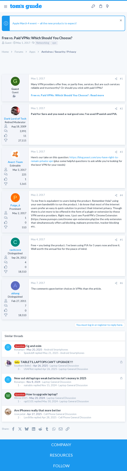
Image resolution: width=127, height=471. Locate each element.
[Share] (116, 79)
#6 (121, 283)
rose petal (19, 414)
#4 (121, 195)
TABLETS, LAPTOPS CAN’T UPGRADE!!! (47, 362)
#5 (121, 239)
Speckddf (29, 353)
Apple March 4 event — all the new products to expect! (44, 23)
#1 (121, 78)
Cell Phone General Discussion (60, 414)
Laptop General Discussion (64, 365)
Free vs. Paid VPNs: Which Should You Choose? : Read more (67, 95)
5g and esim (33, 346)
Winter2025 (21, 397)
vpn (54, 42)
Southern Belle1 (22, 365)
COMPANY (61, 444)
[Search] (122, 6)
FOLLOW (61, 465)
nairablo (28, 385)
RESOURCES (61, 455)
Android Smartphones (56, 349)
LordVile (28, 417)
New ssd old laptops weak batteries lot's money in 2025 (50, 378)
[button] (5, 6)
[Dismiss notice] (120, 21)
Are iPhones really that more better (37, 410)
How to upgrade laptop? (41, 394)
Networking (42, 42)
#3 (121, 151)
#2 (121, 108)
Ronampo (19, 349)
